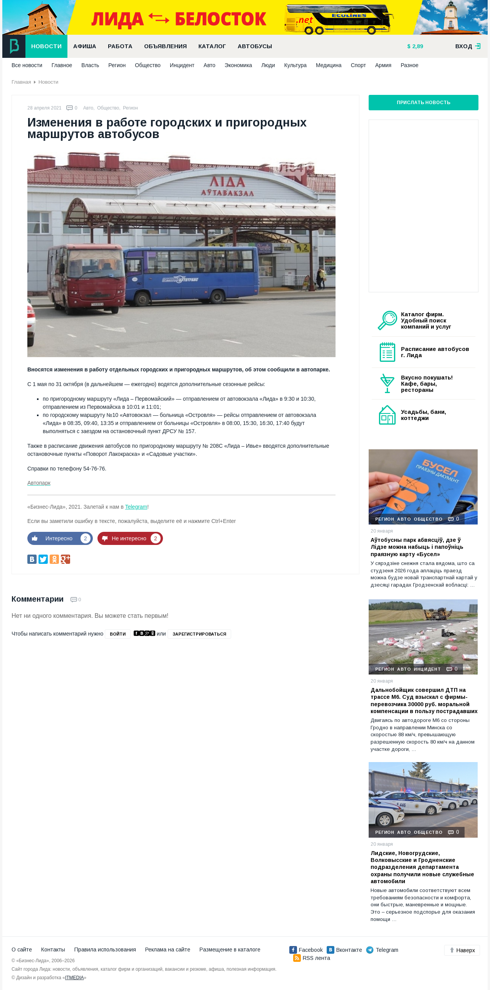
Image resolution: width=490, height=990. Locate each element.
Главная (21, 82)
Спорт (358, 65)
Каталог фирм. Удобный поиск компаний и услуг (426, 320)
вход (468, 46)
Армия (383, 65)
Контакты (53, 949)
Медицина (329, 65)
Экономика (238, 65)
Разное (409, 65)
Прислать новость (423, 102)
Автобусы (255, 46)
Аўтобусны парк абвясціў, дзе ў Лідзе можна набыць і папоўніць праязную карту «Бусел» (417, 547)
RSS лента (311, 958)
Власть (90, 65)
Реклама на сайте (167, 949)
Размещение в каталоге (230, 949)
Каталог (212, 46)
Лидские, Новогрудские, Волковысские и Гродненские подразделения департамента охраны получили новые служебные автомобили (422, 867)
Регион (117, 65)
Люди (268, 65)
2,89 (417, 46)
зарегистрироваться (199, 634)
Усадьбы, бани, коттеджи (423, 415)
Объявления (165, 46)
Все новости (27, 65)
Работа (120, 46)
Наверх (462, 950)
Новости (46, 46)
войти (118, 634)
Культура (295, 65)
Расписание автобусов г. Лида (435, 352)
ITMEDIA (74, 977)
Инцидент (182, 65)
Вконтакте (344, 950)
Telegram (136, 507)
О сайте (22, 949)
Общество (148, 65)
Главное (62, 65)
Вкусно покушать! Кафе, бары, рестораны (427, 383)
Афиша (84, 46)
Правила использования (105, 949)
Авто (210, 65)
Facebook (306, 950)
